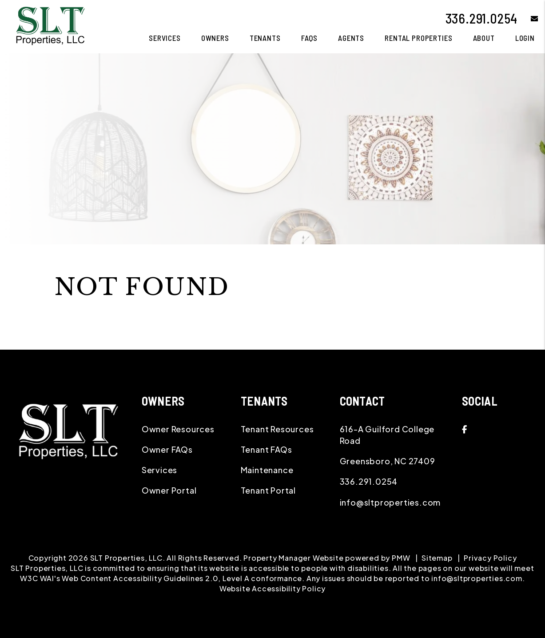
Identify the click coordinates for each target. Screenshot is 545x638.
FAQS (309, 37)
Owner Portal (169, 490)
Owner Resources (178, 429)
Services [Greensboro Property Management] (165, 37)
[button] (527, 18)
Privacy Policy (490, 557)
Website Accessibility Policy (272, 588)
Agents (351, 37)
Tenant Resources (277, 429)
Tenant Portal (268, 490)
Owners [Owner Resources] (215, 37)
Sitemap (437, 557)
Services (159, 470)
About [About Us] (484, 37)
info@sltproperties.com (390, 502)
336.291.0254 (482, 18)
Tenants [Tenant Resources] (265, 37)
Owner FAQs (167, 449)
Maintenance (267, 470)
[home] (50, 25)
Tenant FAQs (266, 449)
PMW (401, 557)
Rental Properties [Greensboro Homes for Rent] (418, 37)
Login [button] (525, 37)
